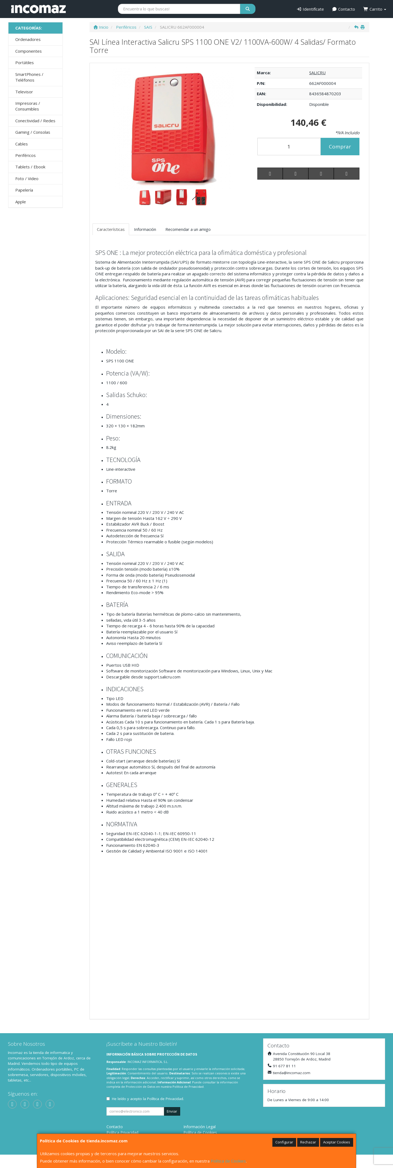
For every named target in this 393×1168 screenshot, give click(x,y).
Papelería (24, 190)
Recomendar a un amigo (188, 229)
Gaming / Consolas (32, 132)
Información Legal (199, 1126)
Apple (20, 201)
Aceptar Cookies (336, 1142)
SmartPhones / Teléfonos (29, 77)
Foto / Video (26, 178)
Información (145, 229)
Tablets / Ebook (30, 166)
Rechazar (308, 1142)
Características (111, 229)
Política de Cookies (228, 1161)
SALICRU (317, 72)
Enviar (172, 1111)
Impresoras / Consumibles (27, 106)
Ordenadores (28, 39)
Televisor (24, 91)
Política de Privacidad (188, 1086)
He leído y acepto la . (148, 1098)
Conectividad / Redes (35, 120)
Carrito (374, 9)
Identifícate (310, 9)
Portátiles (24, 62)
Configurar (284, 1142)
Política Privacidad (122, 1132)
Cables (21, 144)
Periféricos (25, 155)
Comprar (340, 146)
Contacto (343, 9)
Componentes (28, 51)
